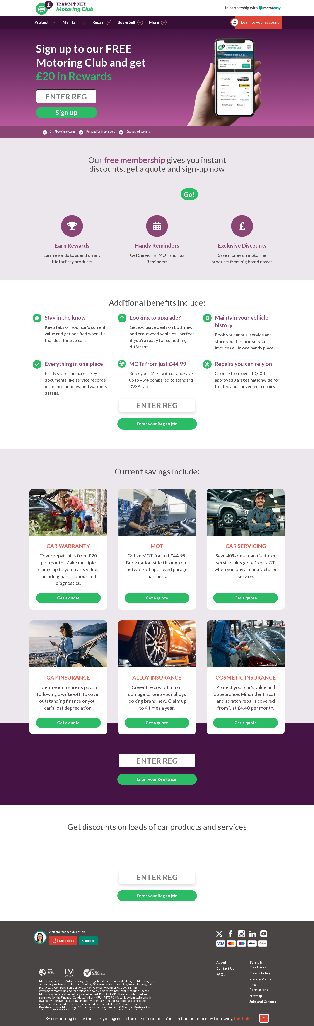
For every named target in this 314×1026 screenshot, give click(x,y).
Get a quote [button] (68, 597)
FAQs (220, 974)
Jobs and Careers (262, 1002)
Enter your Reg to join (157, 423)
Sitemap (255, 996)
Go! (189, 194)
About (221, 962)
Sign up (66, 112)
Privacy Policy (260, 979)
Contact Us (225, 968)
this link (241, 1018)
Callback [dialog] (88, 940)
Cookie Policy (260, 973)
